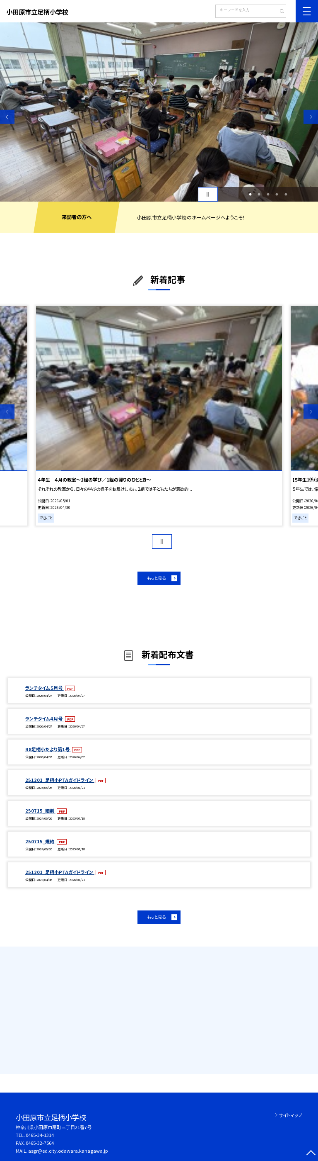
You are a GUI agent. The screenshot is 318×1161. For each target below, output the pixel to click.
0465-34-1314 (40, 1135)
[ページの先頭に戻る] (311, 1153)
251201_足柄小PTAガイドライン (59, 779)
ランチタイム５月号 (44, 687)
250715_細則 (40, 810)
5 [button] (285, 194)
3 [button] (268, 194)
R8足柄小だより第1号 (48, 749)
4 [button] (277, 194)
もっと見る (156, 578)
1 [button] (250, 194)
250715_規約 (40, 841)
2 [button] (259, 194)
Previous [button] (7, 117)
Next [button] (311, 117)
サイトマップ (290, 1115)
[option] (159, 112)
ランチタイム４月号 (44, 718)
